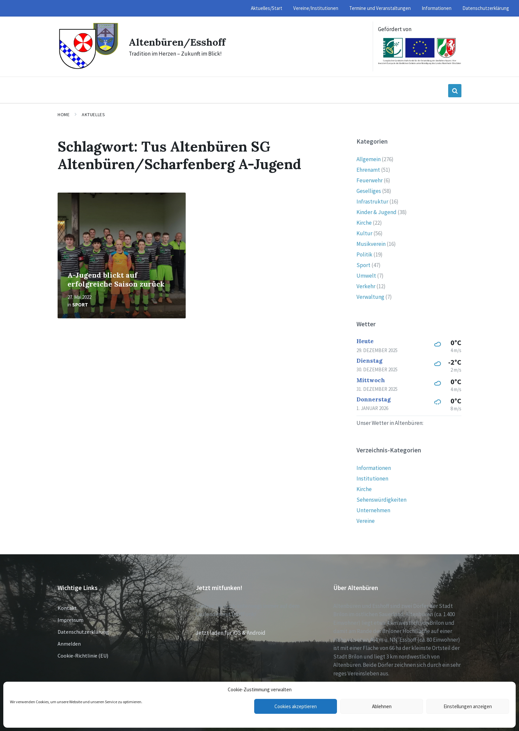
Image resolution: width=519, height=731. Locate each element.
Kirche (364, 222)
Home (64, 114)
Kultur (364, 233)
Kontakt (67, 608)
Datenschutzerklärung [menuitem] (485, 8)
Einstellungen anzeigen (468, 706)
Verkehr (365, 286)
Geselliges (368, 191)
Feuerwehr (369, 180)
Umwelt (366, 275)
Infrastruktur (372, 201)
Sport (80, 304)
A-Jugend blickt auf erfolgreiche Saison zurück (116, 280)
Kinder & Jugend (376, 212)
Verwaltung (370, 296)
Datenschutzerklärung (83, 631)
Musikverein (371, 244)
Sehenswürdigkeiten (381, 499)
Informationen (373, 468)
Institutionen (372, 478)
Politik (364, 254)
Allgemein (368, 159)
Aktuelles (93, 114)
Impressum (70, 620)
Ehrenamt (368, 169)
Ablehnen (382, 706)
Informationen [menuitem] (436, 8)
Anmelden (69, 643)
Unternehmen (373, 510)
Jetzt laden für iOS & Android (230, 632)
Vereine (365, 521)
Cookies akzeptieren (295, 706)
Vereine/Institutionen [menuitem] (315, 8)
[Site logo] (88, 68)
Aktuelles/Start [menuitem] (266, 8)
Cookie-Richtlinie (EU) (83, 655)
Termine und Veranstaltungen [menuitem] (380, 8)
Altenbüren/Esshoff (177, 42)
